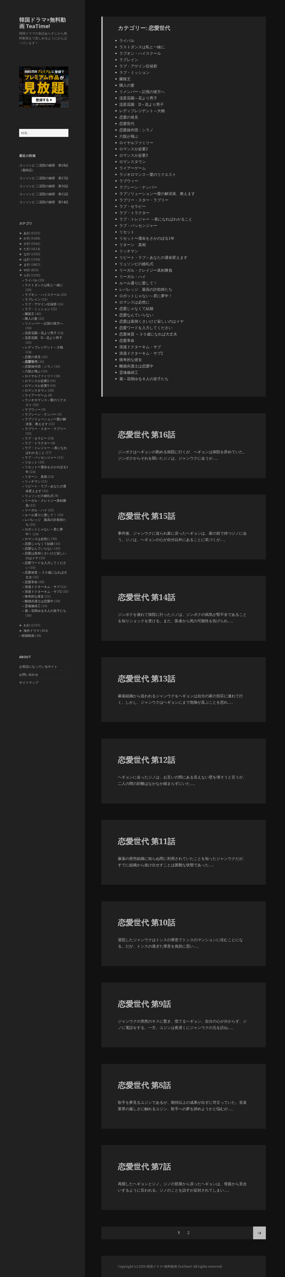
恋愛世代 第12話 (146, 759)
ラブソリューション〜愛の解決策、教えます (157, 193)
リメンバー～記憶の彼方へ (44, 323)
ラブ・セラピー (36, 438)
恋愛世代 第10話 (146, 922)
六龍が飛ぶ (33, 371)
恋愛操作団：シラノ (39, 366)
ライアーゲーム (36, 395)
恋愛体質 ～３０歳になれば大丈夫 (148, 334)
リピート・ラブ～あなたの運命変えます (153, 257)
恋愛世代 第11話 (146, 841)
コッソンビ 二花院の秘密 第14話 (43, 202)
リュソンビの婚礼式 (39, 496)
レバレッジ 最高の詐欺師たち (145, 289)
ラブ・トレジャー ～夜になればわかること (155, 219)
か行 (27, 238)
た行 (27, 249)
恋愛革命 (31, 582)
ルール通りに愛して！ (41, 515)
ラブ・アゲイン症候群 (41, 304)
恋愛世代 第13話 (146, 678)
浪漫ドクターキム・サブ (42, 587)
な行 (27, 254)
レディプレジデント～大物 (44, 347)
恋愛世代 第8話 (144, 1085)
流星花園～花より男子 (41, 333)
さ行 (27, 243)
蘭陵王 (29, 314)
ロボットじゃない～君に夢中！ (145, 295)
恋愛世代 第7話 (144, 1166)
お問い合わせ (28, 674)
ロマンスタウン (36, 390)
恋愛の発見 (33, 357)
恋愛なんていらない (39, 548)
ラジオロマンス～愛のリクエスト (147, 174)
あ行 (27, 233)
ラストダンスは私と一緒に (44, 285)
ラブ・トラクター (37, 443)
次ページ (259, 1233)
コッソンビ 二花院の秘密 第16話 (43, 186)
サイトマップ (28, 682)
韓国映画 (28, 635)
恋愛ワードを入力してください (145, 327)
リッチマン (33, 481)
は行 (27, 259)
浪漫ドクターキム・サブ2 (43, 591)
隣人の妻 (31, 318)
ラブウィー (33, 409)
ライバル (31, 280)
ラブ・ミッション (37, 309)
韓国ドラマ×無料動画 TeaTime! (42, 23)
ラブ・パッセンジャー (41, 457)
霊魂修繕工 (33, 606)
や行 (27, 270)
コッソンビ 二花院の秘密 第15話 (43, 194)
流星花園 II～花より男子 (43, 337)
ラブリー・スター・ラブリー (45, 428)
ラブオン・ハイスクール (42, 294)
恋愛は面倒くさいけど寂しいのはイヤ (151, 321)
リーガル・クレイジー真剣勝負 (145, 270)
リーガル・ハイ (36, 510)
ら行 (27, 275)
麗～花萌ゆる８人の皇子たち (45, 610)
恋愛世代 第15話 (146, 515)
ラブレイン (33, 299)
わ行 (27, 625)
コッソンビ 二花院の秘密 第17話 (43, 178)
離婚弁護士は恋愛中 (39, 601)
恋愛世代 (31, 361)
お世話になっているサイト (38, 666)
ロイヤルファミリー (39, 376)
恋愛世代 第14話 (146, 597)
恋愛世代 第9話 (144, 1003)
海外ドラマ (31, 630)
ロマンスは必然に (37, 539)
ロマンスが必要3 (37, 385)
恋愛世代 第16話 (146, 434)
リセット (31, 462)
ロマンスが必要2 (37, 381)
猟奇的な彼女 (34, 596)
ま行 (27, 264)
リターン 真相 (36, 476)
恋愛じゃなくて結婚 (39, 543)
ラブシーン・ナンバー (41, 414)
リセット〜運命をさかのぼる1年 (147, 238)
